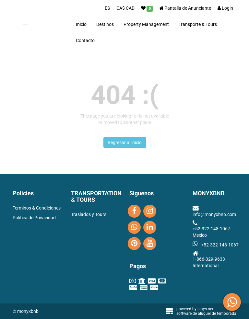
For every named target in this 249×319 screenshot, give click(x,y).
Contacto (85, 40)
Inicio (81, 24)
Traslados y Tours (88, 214)
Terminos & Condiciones (37, 208)
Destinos (105, 24)
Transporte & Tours (198, 24)
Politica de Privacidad (34, 217)
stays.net (205, 309)
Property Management (146, 24)
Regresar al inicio (125, 142)
